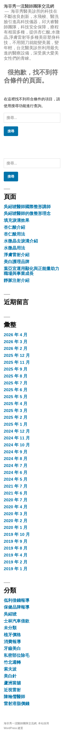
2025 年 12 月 (17, 355)
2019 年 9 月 (15, 541)
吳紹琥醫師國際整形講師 (27, 206)
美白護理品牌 (16, 261)
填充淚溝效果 (16, 220)
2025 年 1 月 (15, 424)
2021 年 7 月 (15, 486)
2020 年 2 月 (15, 520)
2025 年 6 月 (15, 389)
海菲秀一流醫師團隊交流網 (29, 6)
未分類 (10, 627)
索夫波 (10, 669)
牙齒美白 (12, 648)
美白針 (10, 676)
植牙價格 (12, 634)
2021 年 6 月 (15, 493)
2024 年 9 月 (15, 452)
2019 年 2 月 (15, 562)
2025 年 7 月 (15, 383)
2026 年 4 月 (15, 334)
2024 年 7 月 (15, 465)
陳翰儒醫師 (14, 696)
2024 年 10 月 (17, 445)
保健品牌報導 (16, 607)
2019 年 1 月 (15, 568)
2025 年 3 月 (15, 410)
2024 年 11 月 (17, 438)
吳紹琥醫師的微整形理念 (27, 213)
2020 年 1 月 (15, 527)
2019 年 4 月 (15, 555)
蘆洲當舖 (12, 683)
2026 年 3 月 (15, 341)
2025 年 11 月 (17, 362)
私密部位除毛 (16, 655)
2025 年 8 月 (15, 376)
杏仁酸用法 (14, 234)
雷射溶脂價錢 (16, 703)
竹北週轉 (12, 662)
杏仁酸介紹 (14, 227)
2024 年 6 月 (15, 472)
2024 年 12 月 (17, 431)
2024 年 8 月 (15, 458)
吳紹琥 (10, 614)
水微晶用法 (14, 248)
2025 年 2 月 (15, 417)
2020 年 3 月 (15, 513)
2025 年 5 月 (15, 396)
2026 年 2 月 (15, 348)
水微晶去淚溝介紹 (21, 241)
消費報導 (12, 641)
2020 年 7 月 (15, 500)
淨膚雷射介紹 (16, 254)
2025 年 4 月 (15, 403)
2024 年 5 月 (15, 479)
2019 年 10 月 (17, 534)
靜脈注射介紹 (16, 280)
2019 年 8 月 (15, 548)
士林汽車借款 (16, 621)
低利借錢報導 (16, 600)
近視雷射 (12, 690)
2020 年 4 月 (15, 507)
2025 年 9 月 (15, 369)
